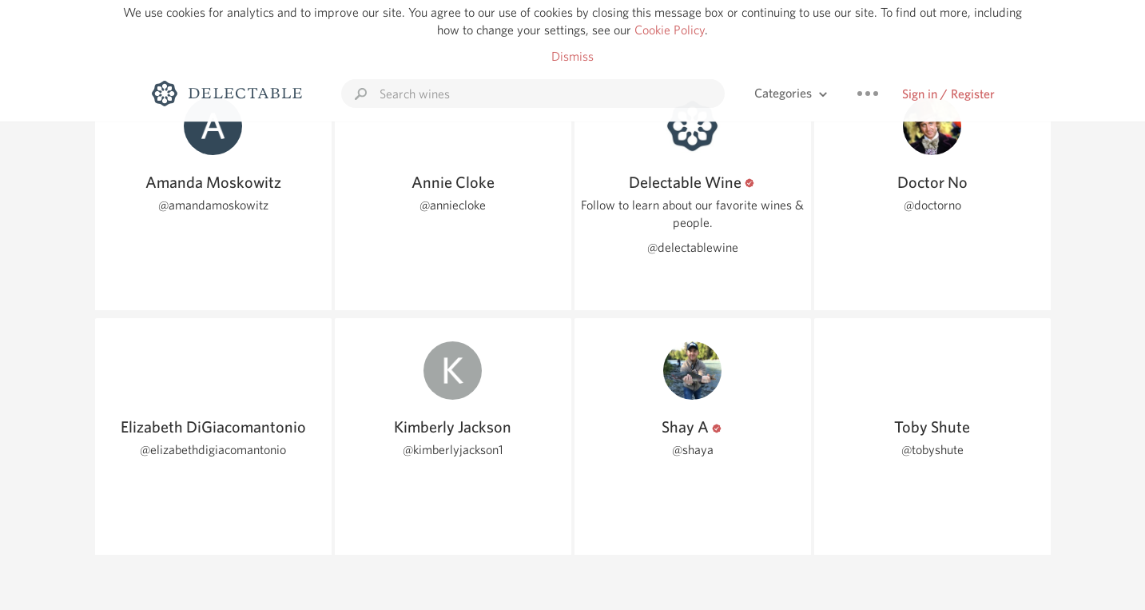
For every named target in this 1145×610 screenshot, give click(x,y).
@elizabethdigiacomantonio (213, 449)
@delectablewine (692, 247)
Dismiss (572, 56)
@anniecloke (452, 205)
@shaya (693, 449)
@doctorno (932, 205)
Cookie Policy (669, 30)
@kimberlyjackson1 (453, 449)
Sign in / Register (948, 94)
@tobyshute (932, 449)
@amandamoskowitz (213, 205)
